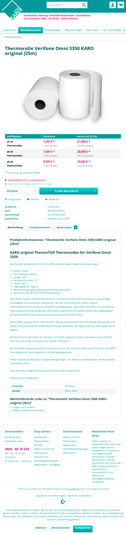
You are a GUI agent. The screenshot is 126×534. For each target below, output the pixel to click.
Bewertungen (67, 227)
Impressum (69, 452)
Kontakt (38, 445)
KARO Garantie (69, 18)
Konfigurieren (83, 527)
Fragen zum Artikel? (22, 407)
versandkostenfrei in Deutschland (26, 180)
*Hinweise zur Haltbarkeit (24, 377)
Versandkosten (73, 488)
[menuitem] (67, 5)
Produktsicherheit (40, 227)
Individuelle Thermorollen (41, 439)
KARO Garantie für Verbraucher (44, 450)
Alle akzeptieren (60, 527)
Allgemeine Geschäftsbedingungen (76, 447)
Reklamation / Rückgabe (47, 464)
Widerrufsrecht (71, 437)
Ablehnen (40, 527)
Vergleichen (13, 199)
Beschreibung (15, 227)
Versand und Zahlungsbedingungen (46, 458)
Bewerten (52, 199)
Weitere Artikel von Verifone (27, 410)
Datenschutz (70, 441)
